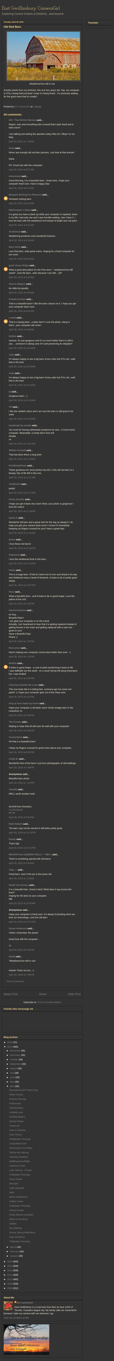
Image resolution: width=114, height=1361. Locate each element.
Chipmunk (14, 1125)
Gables (13, 1223)
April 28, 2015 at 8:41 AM (21, 225)
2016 (10, 1042)
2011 (10, 1275)
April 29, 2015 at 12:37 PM (22, 922)
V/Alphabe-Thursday (19, 1174)
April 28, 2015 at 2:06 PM (21, 678)
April (12, 1086)
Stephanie (14, 555)
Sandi (12, 956)
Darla (11, 148)
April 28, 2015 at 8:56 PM (21, 817)
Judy (11, 354)
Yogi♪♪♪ (13, 869)
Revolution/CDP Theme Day (23, 1090)
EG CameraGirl (25, 1302)
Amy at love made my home (24, 703)
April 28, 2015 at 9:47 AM (21, 277)
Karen (12, 539)
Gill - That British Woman (22, 120)
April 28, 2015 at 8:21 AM (21, 203)
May (12, 1082)
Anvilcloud (14, 231)
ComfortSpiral (16, 809)
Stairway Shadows (18, 1157)
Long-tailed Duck (17, 1143)
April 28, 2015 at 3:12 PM (21, 697)
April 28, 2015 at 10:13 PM (22, 832)
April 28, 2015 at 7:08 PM (21, 767)
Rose (11, 592)
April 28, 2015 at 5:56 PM (21, 730)
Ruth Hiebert (15, 824)
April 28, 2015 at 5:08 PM (21, 715)
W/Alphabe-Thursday (20, 1139)
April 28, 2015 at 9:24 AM (21, 240)
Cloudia (13, 789)
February (15, 1251)
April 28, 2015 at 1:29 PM (21, 641)
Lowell (12, 317)
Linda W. (13, 759)
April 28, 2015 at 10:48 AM (22, 419)
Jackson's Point (17, 1166)
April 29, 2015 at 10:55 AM (22, 903)
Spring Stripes (16, 1121)
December (15, 1050)
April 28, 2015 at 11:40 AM (22, 533)
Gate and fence (17, 1237)
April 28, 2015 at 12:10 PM (22, 563)
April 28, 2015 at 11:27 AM (22, 492)
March (13, 1247)
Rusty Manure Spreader (21, 1214)
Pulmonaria (15, 1103)
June (13, 1077)
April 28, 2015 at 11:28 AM (22, 511)
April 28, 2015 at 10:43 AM (22, 366)
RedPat (13, 663)
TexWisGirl (15, 484)
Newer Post (11, 994)
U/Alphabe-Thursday (19, 1206)
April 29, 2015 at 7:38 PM (21, 974)
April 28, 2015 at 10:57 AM (22, 443)
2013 (10, 1266)
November (15, 1055)
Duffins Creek (16, 1201)
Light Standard (16, 1188)
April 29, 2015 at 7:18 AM (21, 878)
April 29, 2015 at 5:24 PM (21, 950)
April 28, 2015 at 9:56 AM (21, 329)
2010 (10, 1279)
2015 (10, 1046)
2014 (10, 1261)
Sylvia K (13, 518)
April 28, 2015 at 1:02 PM (21, 603)
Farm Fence (15, 1134)
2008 (10, 1288)
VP (10, 407)
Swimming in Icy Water (20, 1148)
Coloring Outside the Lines (23, 685)
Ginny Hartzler (16, 499)
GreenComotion (17, 610)
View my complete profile (16, 1317)
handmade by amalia (20, 425)
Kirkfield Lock (16, 1112)
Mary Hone (14, 247)
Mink (11, 1192)
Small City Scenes (18, 885)
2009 (10, 1283)
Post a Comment (14, 981)
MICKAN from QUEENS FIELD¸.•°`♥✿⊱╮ (30, 854)
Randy (12, 839)
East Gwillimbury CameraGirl (31, 8)
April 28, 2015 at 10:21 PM (22, 848)
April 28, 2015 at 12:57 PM (22, 585)
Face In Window (17, 1130)
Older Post (74, 994)
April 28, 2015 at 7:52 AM (21, 141)
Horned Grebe (16, 1210)
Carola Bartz (15, 737)
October (14, 1059)
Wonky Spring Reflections (22, 1232)
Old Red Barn (16, 1108)
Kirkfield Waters (17, 1117)
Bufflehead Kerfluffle (19, 1161)
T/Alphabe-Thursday (19, 1241)
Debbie (12, 336)
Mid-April (13, 1183)
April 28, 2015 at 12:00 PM (22, 548)
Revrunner (14, 648)
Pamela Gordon (17, 299)
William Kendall (17, 450)
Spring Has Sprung (19, 1152)
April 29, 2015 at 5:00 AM (21, 863)
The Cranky (15, 722)
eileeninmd (15, 176)
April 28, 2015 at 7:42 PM (21, 783)
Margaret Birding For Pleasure (25, 194)
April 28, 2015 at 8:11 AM (21, 188)
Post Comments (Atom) (49, 1002)
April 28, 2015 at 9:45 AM (21, 259)
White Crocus (16, 1094)
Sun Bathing (15, 1228)
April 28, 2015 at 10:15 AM (22, 348)
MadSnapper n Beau (20, 210)
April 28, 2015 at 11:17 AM (22, 477)
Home (42, 994)
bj (10, 391)
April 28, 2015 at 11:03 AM (22, 459)
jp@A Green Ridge (19, 265)
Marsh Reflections (18, 1197)
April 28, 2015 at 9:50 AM (21, 292)
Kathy (12, 570)
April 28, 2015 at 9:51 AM (21, 311)
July (12, 1073)
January (14, 1256)
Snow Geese (15, 1179)
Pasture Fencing (17, 1099)
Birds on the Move (18, 1219)
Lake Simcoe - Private (20, 1170)
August (14, 1068)
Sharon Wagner (17, 284)
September (16, 1064)
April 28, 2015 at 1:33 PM (21, 656)
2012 (10, 1270)
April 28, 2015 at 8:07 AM (21, 169)
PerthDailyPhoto (18, 465)
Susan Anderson (18, 928)
